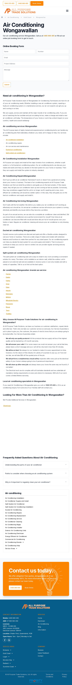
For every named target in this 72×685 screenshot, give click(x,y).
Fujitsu (8, 281)
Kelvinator (9, 294)
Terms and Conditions (49, 676)
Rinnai (8, 307)
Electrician (7, 406)
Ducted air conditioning (14, 150)
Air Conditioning (43, 624)
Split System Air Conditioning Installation (19, 507)
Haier (7, 287)
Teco (7, 310)
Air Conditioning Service (13, 519)
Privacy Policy (64, 676)
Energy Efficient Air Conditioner (16, 536)
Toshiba (8, 314)
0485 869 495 (49, 36)
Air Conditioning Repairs (13, 513)
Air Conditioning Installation (14, 498)
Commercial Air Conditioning (15, 539)
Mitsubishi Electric (12, 300)
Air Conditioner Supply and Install (17, 501)
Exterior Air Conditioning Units (15, 530)
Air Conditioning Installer (13, 527)
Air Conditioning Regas (13, 525)
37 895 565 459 (12, 621)
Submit (6, 85)
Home (40, 618)
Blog (39, 627)
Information (42, 630)
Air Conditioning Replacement (15, 516)
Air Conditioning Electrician (14, 533)
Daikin (8, 277)
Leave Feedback (43, 653)
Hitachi (8, 290)
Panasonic (9, 304)
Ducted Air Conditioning (13, 510)
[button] (36, 464)
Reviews (40, 650)
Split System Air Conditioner (15, 504)
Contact (40, 656)
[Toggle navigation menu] (67, 11)
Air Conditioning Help (12, 545)
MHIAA (8, 297)
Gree (7, 284)
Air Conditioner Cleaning (13, 522)
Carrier (8, 274)
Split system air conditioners (15, 153)
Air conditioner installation (15, 140)
